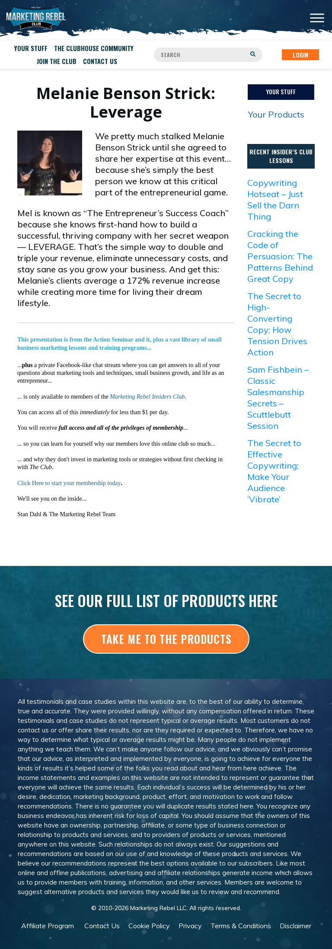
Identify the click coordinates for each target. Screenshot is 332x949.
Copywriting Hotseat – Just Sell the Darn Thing (275, 199)
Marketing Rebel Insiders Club (147, 396)
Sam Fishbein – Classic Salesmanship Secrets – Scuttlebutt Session (278, 397)
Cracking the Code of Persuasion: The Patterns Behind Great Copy (280, 256)
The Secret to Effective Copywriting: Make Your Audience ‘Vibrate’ (274, 471)
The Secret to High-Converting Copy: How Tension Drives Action (277, 324)
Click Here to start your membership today (69, 483)
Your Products (276, 114)
